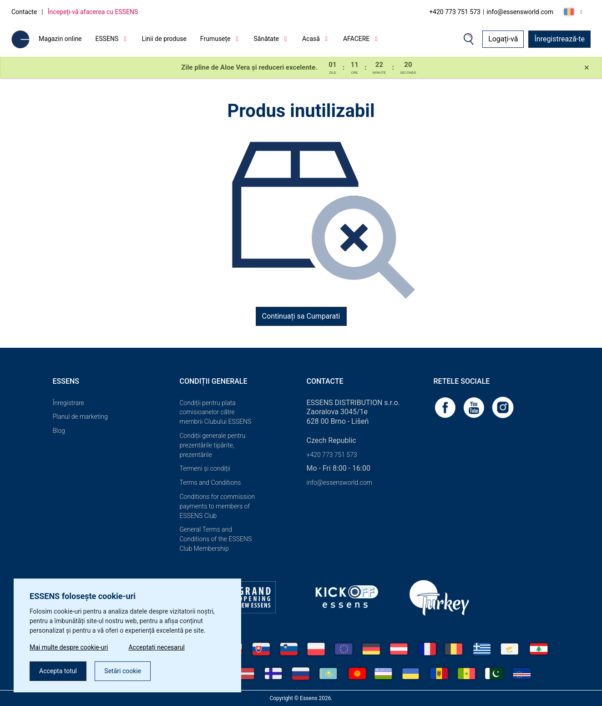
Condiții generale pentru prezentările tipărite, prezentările (213, 445)
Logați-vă (503, 39)
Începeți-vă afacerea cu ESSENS (93, 11)
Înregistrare (69, 402)
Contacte (24, 11)
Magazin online (60, 38)
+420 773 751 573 (455, 11)
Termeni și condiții (205, 468)
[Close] (587, 68)
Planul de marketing (80, 416)
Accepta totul (58, 671)
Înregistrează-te (559, 39)
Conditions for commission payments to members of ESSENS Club (217, 506)
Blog (59, 430)
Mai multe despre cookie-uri (69, 647)
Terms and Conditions (210, 482)
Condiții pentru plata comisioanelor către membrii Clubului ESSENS (216, 412)
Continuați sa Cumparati (301, 316)
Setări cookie (122, 671)
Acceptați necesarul (156, 647)
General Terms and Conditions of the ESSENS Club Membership (216, 539)
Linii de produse (164, 38)
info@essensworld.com (519, 11)
